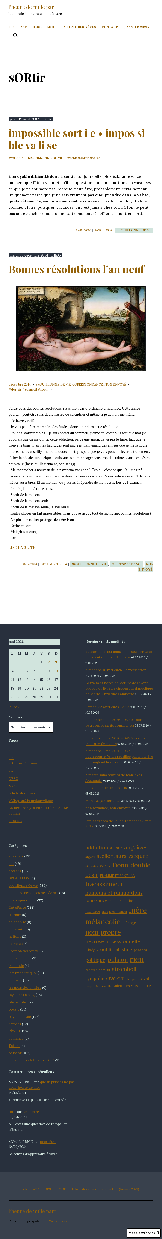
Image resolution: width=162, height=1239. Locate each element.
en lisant (16, 929)
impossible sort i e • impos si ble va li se (77, 139)
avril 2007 (16, 158)
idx (12, 27)
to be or (15, 1053)
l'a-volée (16, 943)
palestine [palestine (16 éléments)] (122, 949)
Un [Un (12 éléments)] (96, 986)
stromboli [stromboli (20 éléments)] (124, 969)
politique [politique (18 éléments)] (95, 960)
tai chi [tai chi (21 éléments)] (117, 978)
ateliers (15, 871)
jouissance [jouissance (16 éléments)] (96, 900)
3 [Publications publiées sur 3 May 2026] (56, 662)
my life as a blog (22, 995)
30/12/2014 (29, 564)
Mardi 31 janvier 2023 (102, 800)
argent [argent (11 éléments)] (90, 857)
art (11, 863)
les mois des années (25, 987)
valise (96, 158)
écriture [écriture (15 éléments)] (143, 985)
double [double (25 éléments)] (140, 865)
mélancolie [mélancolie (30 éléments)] (102, 921)
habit (73, 158)
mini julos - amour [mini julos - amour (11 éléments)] (114, 912)
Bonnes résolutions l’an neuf (76, 269)
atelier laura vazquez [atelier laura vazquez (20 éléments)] (122, 856)
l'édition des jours (23, 951)
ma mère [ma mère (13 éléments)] (92, 911)
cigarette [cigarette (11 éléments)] (91, 866)
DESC (37, 27)
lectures (15, 980)
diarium (15, 914)
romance (16, 1038)
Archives (16, 717)
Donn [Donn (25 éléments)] (120, 865)
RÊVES (14, 1031)
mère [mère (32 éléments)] (138, 910)
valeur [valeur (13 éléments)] (118, 986)
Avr (14, 706)
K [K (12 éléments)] (110, 901)
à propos (16, 856)
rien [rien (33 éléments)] (137, 959)
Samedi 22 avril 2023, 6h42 (107, 707)
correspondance (87, 384)
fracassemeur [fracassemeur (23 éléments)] (104, 884)
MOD (51, 27)
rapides (15, 1024)
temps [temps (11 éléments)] (131, 979)
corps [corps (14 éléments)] (105, 865)
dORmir (16, 389)
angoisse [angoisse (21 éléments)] (135, 847)
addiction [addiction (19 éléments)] (96, 847)
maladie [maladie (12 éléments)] (130, 901)
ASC (23, 27)
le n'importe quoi (23, 973)
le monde (16, 965)
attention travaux (23, 763)
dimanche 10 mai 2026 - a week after (115, 670)
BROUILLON (19, 878)
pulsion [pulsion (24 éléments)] (117, 960)
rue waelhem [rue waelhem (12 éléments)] (95, 970)
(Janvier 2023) (136, 27)
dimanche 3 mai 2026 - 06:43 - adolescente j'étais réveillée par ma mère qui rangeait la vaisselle (119, 756)
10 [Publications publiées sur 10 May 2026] (56, 671)
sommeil (31, 389)
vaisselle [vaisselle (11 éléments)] (105, 986)
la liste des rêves (78, 27)
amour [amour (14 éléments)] (116, 847)
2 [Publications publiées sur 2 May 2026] (49, 662)
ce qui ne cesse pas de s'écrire (33, 893)
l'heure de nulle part (32, 6)
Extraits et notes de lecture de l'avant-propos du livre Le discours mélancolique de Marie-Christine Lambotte (119, 688)
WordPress (58, 1221)
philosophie (18, 1002)
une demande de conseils (106, 788)
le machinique (20, 958)
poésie (14, 1009)
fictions (15, 936)
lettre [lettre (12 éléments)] (118, 901)
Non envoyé (115, 384)
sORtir (84, 158)
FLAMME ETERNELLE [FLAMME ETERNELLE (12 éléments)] (117, 876)
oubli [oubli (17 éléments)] (105, 949)
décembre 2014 (20, 384)
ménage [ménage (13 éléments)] (129, 922)
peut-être (31, 1112)
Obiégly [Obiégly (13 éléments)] (91, 949)
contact (110, 27)
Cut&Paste (17, 907)
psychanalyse (20, 1016)
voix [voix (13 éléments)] (129, 986)
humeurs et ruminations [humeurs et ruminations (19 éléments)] (114, 892)
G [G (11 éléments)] (126, 885)
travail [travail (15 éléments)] (144, 978)
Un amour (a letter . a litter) (31, 1060)
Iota (12, 1112)
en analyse (17, 922)
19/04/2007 (84, 230)
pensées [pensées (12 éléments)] (140, 950)
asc (11, 771)
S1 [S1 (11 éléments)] (108, 970)
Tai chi (14, 1045)
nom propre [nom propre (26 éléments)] (103, 932)
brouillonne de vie (45, 158)
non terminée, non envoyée (108, 808)
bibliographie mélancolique (31, 800)
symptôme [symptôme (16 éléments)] (96, 978)
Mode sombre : (144, 1233)
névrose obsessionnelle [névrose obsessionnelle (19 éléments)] (112, 941)
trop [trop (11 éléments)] (88, 986)
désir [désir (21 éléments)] (91, 874)
